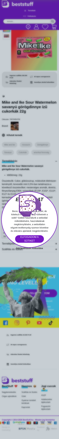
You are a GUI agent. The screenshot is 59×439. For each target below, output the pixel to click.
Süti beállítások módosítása (29, 248)
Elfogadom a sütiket (29, 239)
